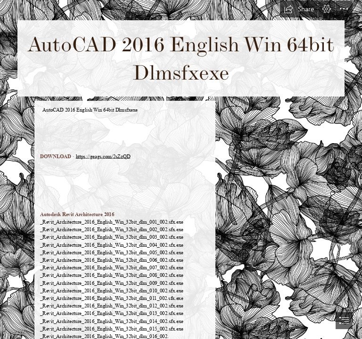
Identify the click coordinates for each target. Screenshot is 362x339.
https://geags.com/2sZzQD (103, 156)
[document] (181, 169)
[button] (299, 8)
